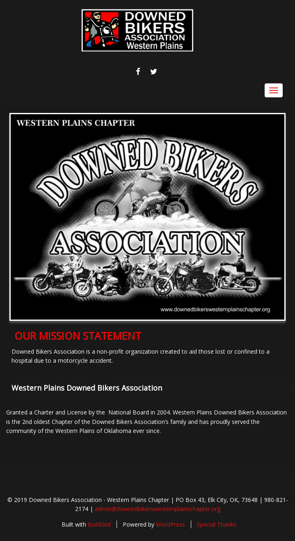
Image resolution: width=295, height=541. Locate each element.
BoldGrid (99, 524)
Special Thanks (216, 524)
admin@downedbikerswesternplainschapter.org (157, 509)
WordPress (170, 524)
